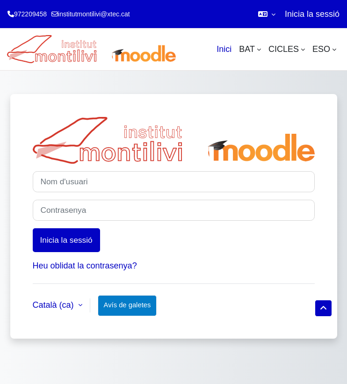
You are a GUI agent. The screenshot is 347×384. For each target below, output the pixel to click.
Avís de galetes (127, 305)
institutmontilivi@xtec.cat (94, 14)
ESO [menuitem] (321, 49)
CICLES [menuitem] (283, 49)
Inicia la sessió (312, 14)
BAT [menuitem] (247, 49)
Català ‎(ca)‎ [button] (54, 305)
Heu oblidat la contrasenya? (85, 265)
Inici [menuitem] (224, 49)
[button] (267, 14)
